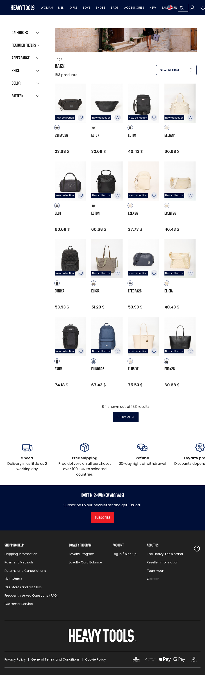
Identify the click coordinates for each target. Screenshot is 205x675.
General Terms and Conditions (55, 659)
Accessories (134, 7)
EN (172, 7)
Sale (165, 7)
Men (61, 7)
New (153, 7)
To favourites (81, 117)
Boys (86, 7)
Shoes (100, 7)
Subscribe (102, 517)
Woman (47, 7)
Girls (73, 7)
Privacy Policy (15, 659)
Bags (115, 7)
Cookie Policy (95, 659)
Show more (126, 417)
